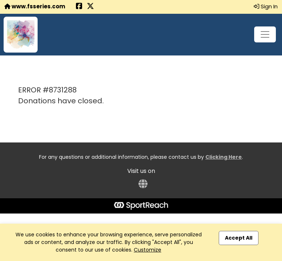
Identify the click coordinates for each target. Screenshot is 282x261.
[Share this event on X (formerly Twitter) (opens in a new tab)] (90, 7)
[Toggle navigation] (265, 34)
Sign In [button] (266, 6)
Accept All (238, 237)
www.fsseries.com (34, 6)
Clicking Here (223, 157)
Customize (147, 249)
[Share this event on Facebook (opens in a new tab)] (79, 7)
